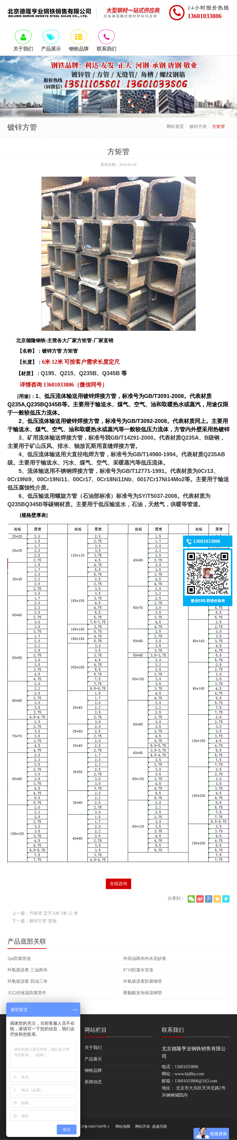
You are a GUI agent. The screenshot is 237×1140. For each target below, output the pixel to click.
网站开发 (142, 1126)
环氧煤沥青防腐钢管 (142, 981)
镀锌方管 (198, 126)
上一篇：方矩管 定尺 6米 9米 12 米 (45, 913)
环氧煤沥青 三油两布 (27, 970)
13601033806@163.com (196, 1081)
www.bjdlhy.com (189, 1074)
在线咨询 (118, 883)
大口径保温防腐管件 (26, 992)
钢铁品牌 (93, 1070)
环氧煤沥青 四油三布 (27, 981)
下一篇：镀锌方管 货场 (34, 921)
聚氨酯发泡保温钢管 (142, 992)
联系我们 (173, 1030)
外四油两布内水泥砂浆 (144, 958)
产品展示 (93, 1059)
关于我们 (93, 1047)
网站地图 (122, 1126)
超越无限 (159, 1126)
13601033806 (205, 16)
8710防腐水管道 (138, 970)
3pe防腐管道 (19, 958)
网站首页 (175, 126)
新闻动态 (93, 1082)
